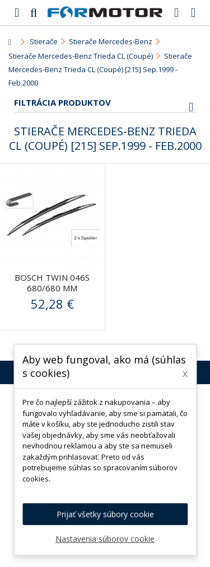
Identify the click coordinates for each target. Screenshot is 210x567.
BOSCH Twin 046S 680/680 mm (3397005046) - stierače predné (52, 293)
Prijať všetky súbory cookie (105, 514)
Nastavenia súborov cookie (105, 538)
